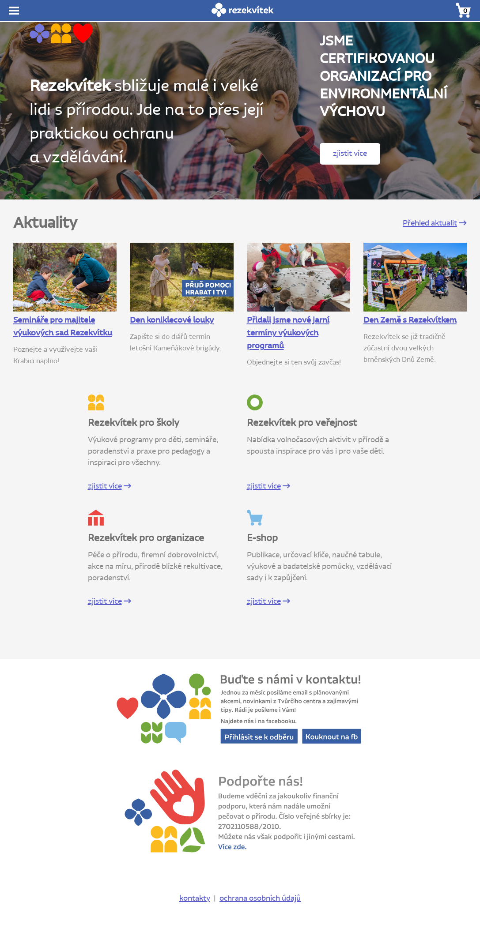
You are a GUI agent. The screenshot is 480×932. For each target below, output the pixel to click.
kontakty (194, 898)
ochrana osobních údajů (260, 898)
